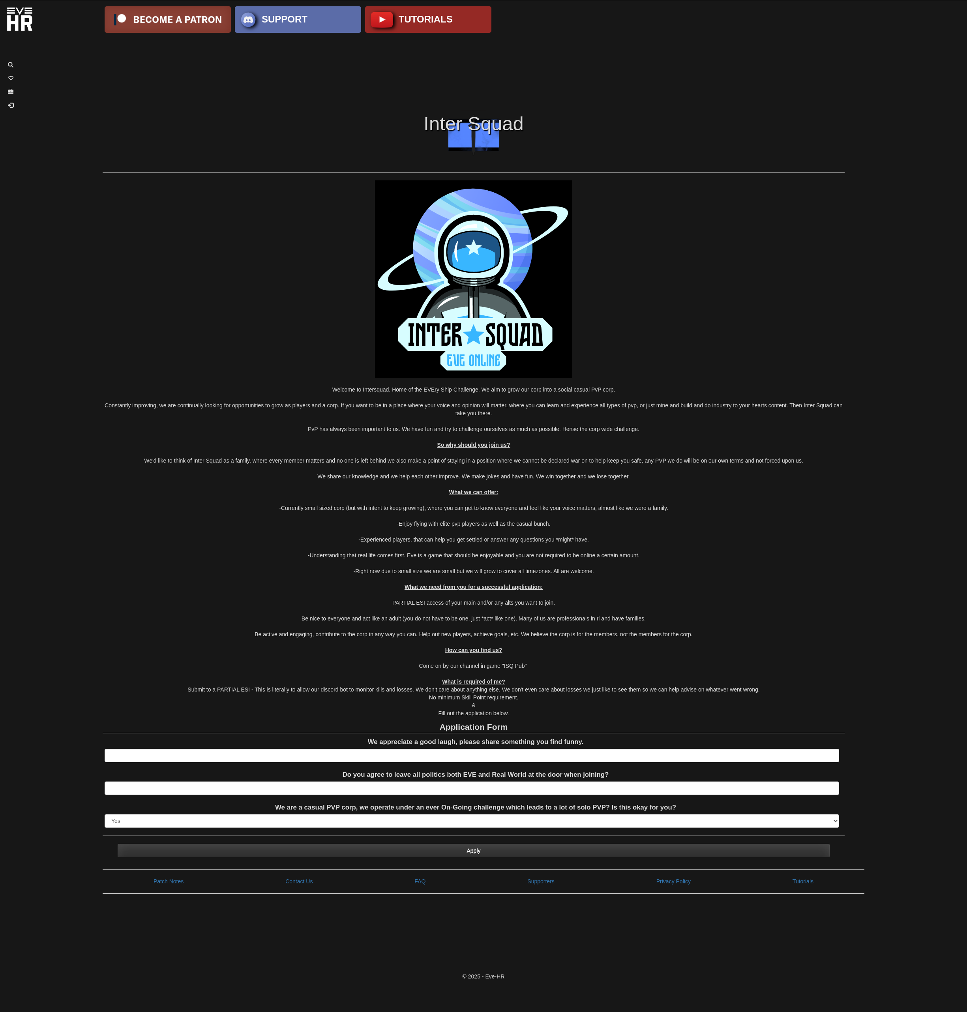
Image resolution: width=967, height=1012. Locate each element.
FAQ (419, 881)
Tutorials (803, 881)
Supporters (540, 881)
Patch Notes (169, 881)
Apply (473, 850)
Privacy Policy (673, 881)
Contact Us (299, 881)
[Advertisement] (483, 70)
